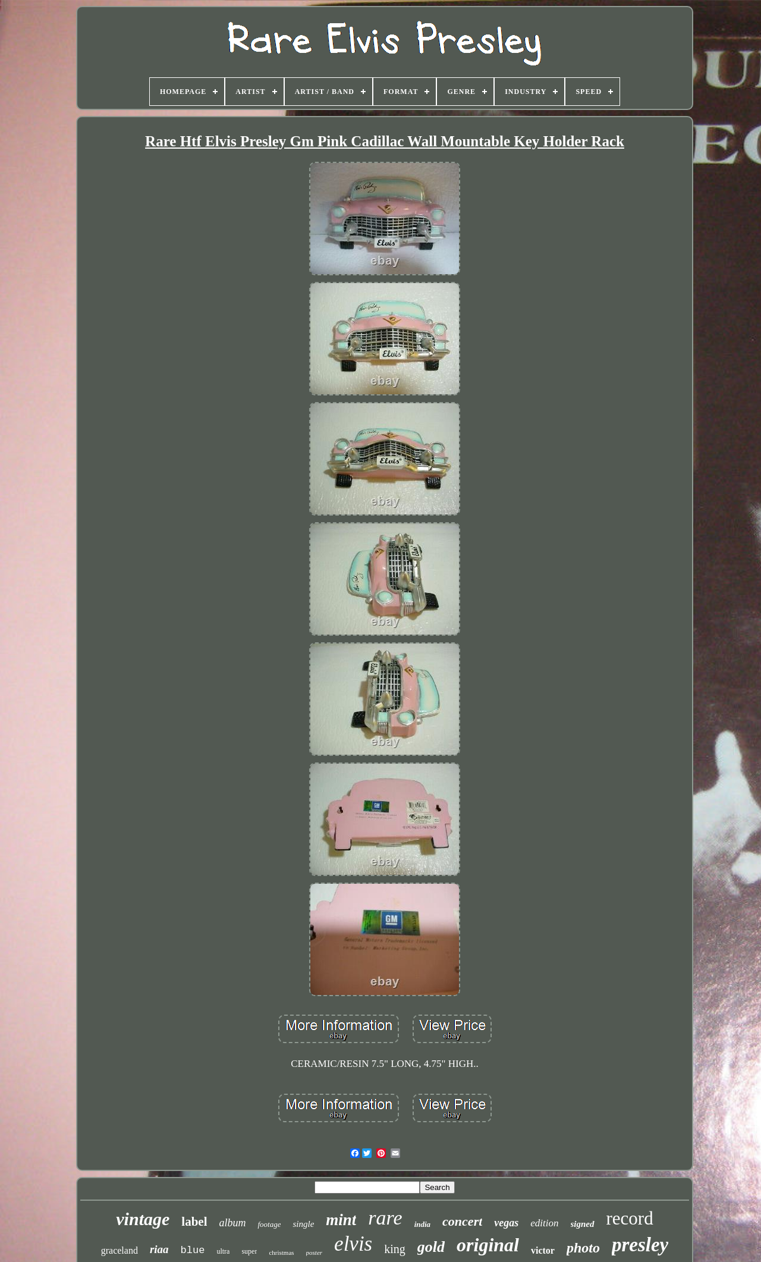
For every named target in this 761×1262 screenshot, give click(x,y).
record (629, 1218)
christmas (281, 1252)
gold (431, 1246)
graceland (119, 1250)
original (488, 1244)
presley (640, 1244)
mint (341, 1220)
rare (385, 1218)
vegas (506, 1223)
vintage (142, 1219)
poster (314, 1252)
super (249, 1251)
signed (583, 1224)
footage (269, 1224)
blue (193, 1250)
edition (544, 1223)
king (394, 1248)
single (303, 1224)
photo (583, 1247)
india (422, 1224)
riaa (159, 1249)
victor (543, 1250)
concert (462, 1221)
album (232, 1223)
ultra (222, 1251)
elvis (353, 1243)
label (194, 1221)
